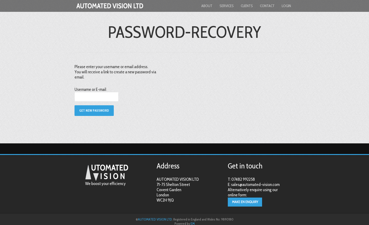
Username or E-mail (90, 89)
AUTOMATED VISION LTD (155, 219)
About (206, 6)
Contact (267, 6)
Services (227, 6)
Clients (247, 6)
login (286, 6)
